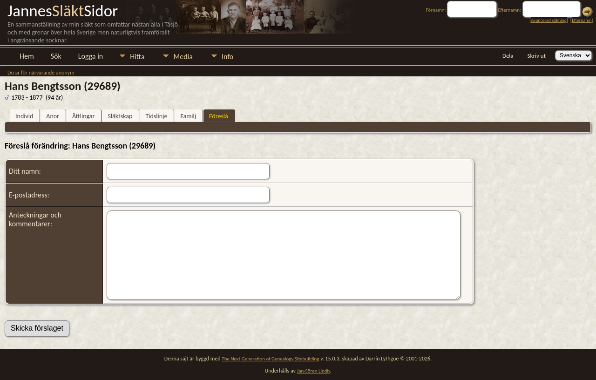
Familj (188, 116)
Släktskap (120, 116)
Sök (56, 56)
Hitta (137, 56)
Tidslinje (156, 116)
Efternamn (581, 20)
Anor (52, 116)
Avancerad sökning (548, 20)
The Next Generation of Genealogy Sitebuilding (270, 359)
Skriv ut (537, 55)
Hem (27, 56)
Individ (24, 116)
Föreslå (218, 116)
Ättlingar (83, 116)
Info (227, 56)
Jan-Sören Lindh (313, 371)
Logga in (90, 56)
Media (182, 56)
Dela (508, 55)
